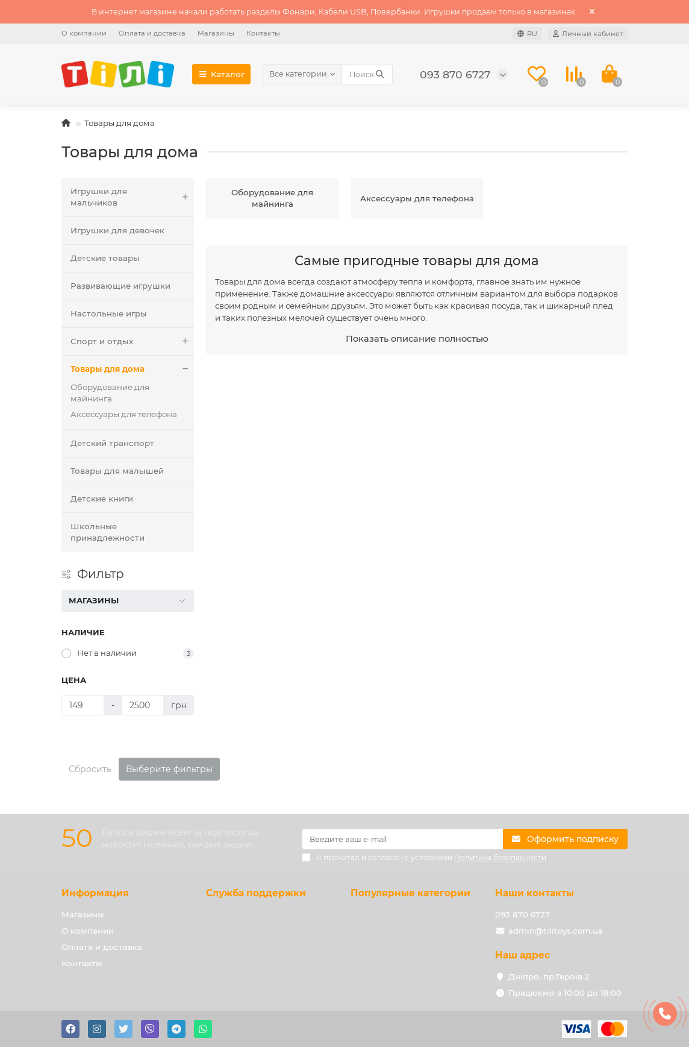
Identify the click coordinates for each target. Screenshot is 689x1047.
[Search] (367, 74)
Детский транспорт (112, 443)
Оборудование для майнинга (109, 392)
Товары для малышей (117, 471)
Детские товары (105, 258)
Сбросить (90, 769)
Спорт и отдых (132, 341)
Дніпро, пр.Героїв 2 (549, 976)
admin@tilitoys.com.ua (555, 930)
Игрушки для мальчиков (132, 197)
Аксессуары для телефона (123, 414)
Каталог (221, 74)
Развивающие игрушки (120, 286)
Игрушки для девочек (117, 230)
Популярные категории (410, 893)
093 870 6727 (522, 914)
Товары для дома (132, 369)
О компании (84, 33)
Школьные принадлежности (107, 531)
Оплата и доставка (152, 33)
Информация (95, 893)
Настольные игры (108, 313)
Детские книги (101, 498)
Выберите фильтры (169, 769)
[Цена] (82, 705)
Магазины (216, 33)
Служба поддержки (256, 893)
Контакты (263, 33)
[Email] (402, 839)
